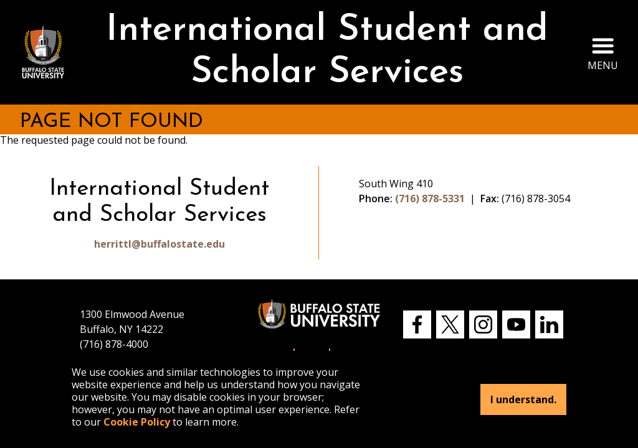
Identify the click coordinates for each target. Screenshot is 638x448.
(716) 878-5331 (430, 198)
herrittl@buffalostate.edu (159, 244)
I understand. (523, 399)
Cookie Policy (136, 422)
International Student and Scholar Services (327, 51)
